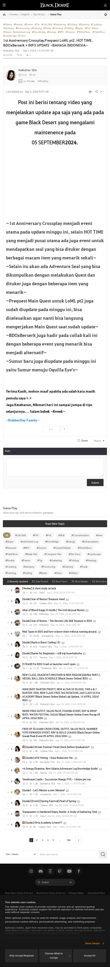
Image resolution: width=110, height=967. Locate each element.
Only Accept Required (21, 955)
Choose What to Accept (57, 955)
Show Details (92, 943)
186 (69, 840)
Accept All (89, 955)
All (6, 535)
